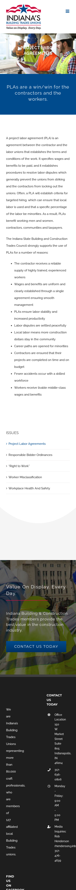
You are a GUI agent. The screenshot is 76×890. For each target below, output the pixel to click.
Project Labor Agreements (27, 444)
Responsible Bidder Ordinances (30, 455)
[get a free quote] (36, 646)
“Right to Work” (19, 466)
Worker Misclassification (25, 477)
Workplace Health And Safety (29, 488)
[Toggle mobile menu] (68, 11)
